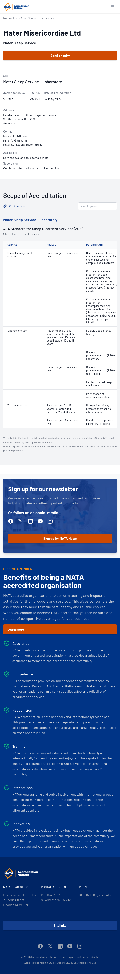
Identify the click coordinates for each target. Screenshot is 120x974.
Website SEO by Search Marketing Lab (76, 962)
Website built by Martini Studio (40, 962)
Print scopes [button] (17, 206)
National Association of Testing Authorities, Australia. (65, 957)
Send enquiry (60, 55)
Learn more (15, 629)
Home (7, 18)
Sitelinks (60, 925)
